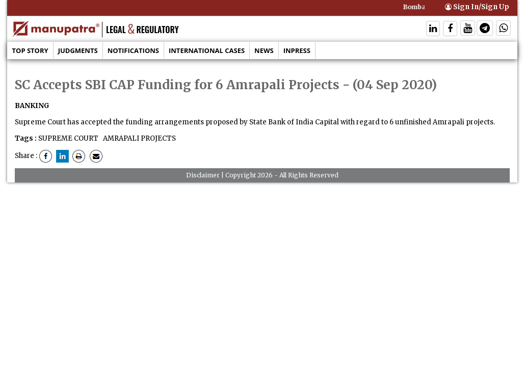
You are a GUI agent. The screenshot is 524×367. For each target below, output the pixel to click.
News (264, 50)
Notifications (133, 50)
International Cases (207, 50)
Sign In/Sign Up (477, 7)
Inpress (296, 50)
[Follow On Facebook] (450, 29)
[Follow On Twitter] (467, 29)
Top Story (30, 50)
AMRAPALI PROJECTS (138, 138)
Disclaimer (203, 175)
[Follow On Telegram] (485, 29)
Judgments (78, 50)
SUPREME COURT (68, 138)
